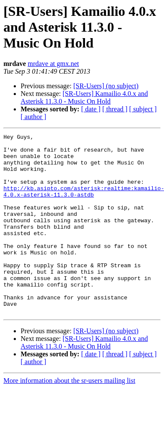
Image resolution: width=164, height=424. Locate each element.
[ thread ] (115, 109)
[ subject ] (143, 109)
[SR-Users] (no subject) (106, 86)
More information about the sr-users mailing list (69, 416)
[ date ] (90, 109)
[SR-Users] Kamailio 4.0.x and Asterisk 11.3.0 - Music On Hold (84, 97)
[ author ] (33, 116)
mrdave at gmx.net (53, 63)
